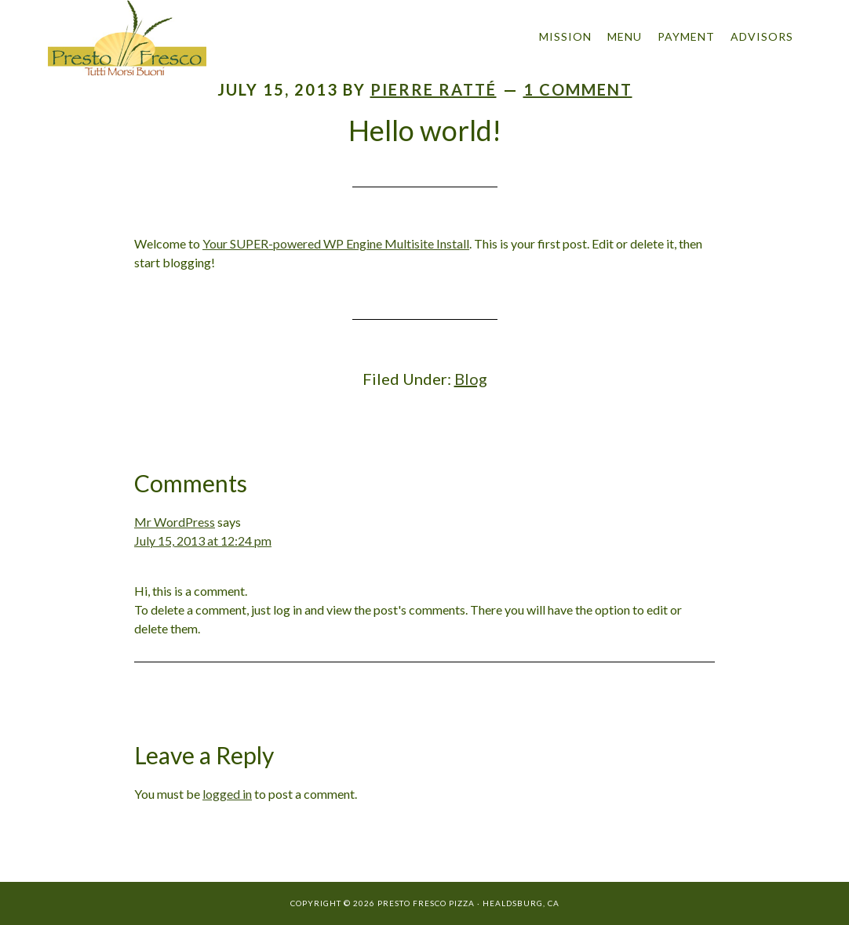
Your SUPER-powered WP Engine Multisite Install (335, 243)
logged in (227, 793)
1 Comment (577, 89)
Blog (470, 378)
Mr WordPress (174, 521)
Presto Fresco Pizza (189, 38)
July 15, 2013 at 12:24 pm (202, 540)
